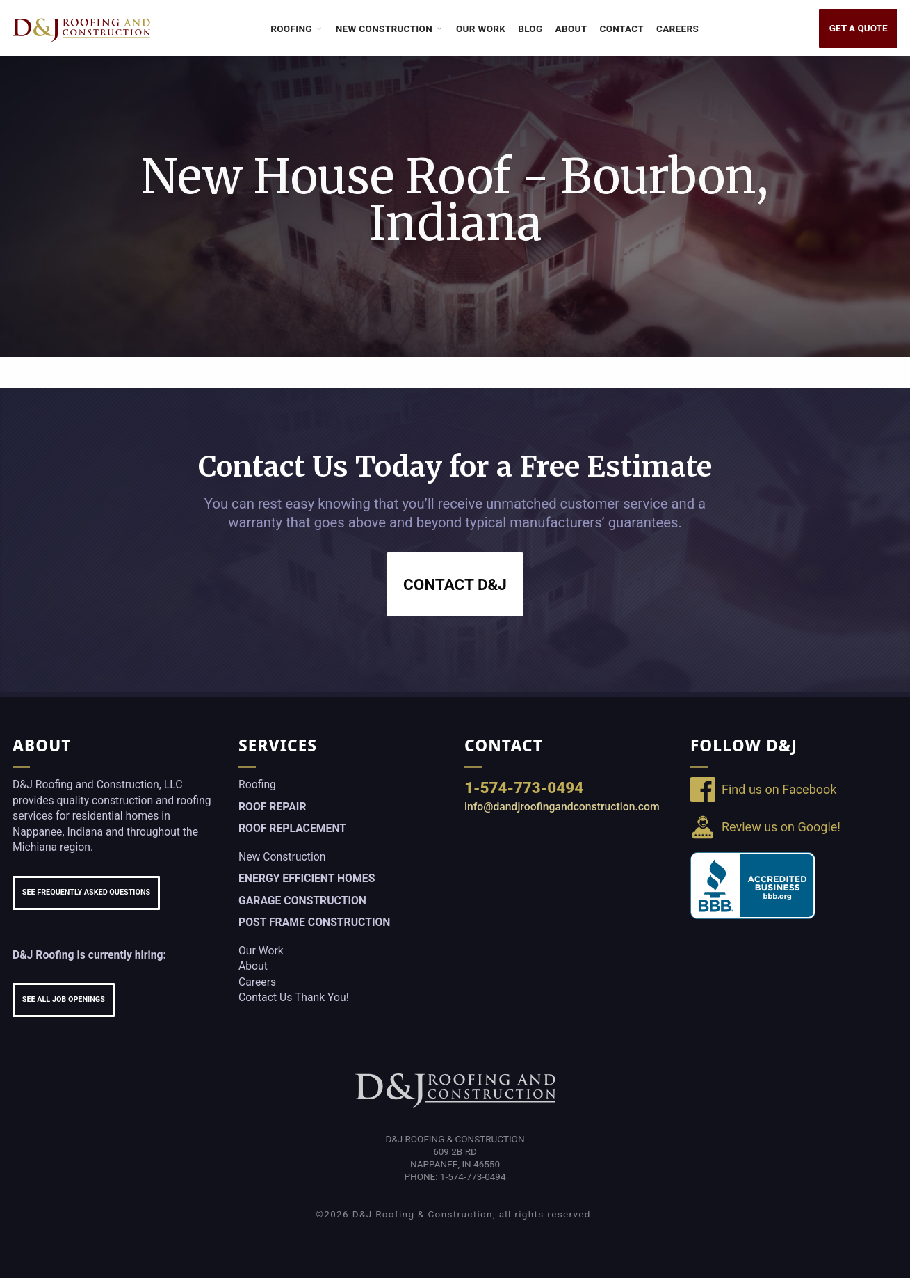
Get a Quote (858, 27)
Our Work (480, 28)
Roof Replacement (292, 828)
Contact (622, 28)
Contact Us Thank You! (293, 997)
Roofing (296, 28)
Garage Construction (302, 900)
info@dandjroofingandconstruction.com (562, 806)
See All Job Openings (63, 999)
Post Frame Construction (314, 922)
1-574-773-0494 (523, 787)
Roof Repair (272, 806)
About (571, 28)
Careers (677, 28)
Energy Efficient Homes (306, 878)
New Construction (390, 28)
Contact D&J (455, 584)
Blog (530, 28)
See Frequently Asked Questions (86, 892)
